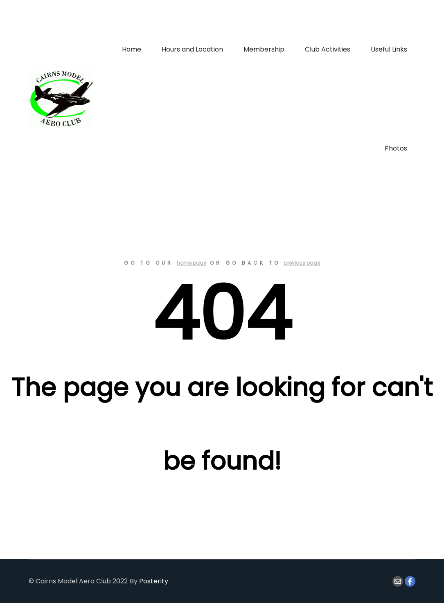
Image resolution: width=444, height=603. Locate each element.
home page (191, 262)
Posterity (153, 581)
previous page (302, 262)
